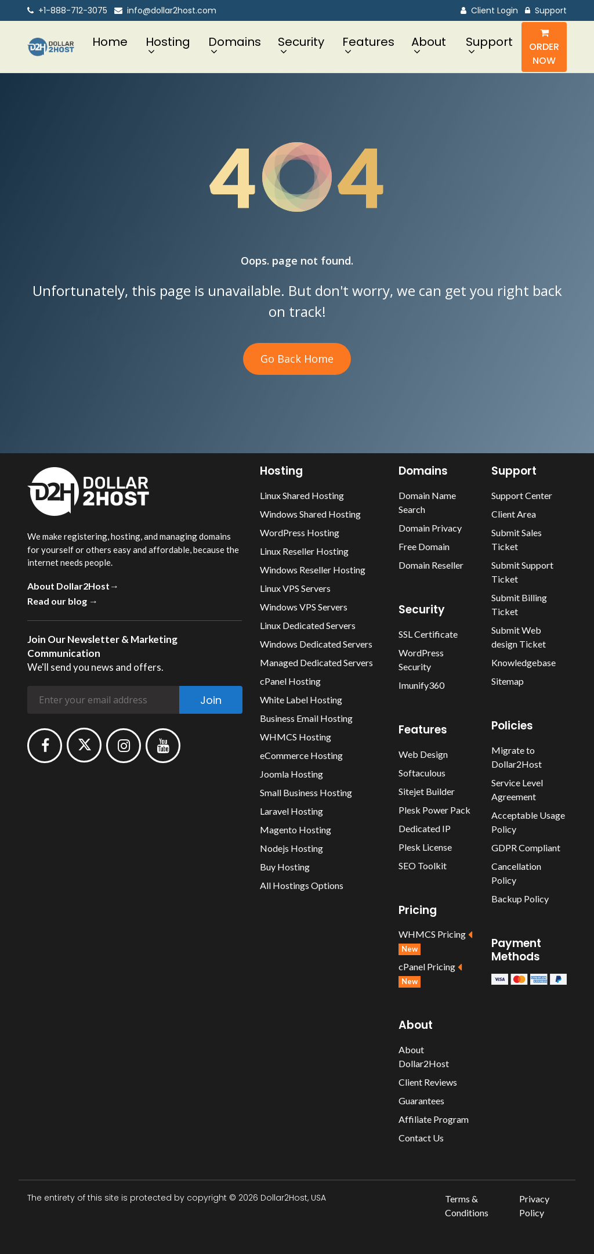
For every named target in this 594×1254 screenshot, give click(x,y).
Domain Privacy (430, 527)
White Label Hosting (301, 699)
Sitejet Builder (427, 791)
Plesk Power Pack (434, 809)
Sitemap (507, 680)
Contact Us (421, 1137)
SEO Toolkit (423, 865)
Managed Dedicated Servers (316, 662)
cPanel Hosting (290, 680)
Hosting (168, 42)
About (428, 42)
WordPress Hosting (299, 532)
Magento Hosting (295, 829)
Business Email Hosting (306, 718)
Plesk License (425, 846)
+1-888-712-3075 (67, 10)
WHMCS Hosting (295, 736)
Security (301, 42)
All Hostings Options (301, 885)
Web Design (423, 754)
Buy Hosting (285, 866)
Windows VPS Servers (303, 606)
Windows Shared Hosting (310, 513)
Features (368, 42)
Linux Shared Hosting (302, 495)
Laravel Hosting (291, 810)
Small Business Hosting (306, 792)
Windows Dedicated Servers (316, 643)
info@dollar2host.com (165, 10)
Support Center (521, 495)
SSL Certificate (428, 633)
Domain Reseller (431, 564)
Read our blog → (62, 600)
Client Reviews (428, 1081)
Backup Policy (520, 898)
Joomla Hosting (291, 773)
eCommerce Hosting (301, 755)
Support (546, 10)
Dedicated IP (425, 828)
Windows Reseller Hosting (312, 569)
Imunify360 (421, 685)
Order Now (544, 47)
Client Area (513, 513)
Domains (234, 42)
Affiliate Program (434, 1119)
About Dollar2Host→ (73, 585)
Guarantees (421, 1100)
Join (211, 700)
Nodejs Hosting (291, 848)
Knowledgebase (523, 662)
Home (110, 42)
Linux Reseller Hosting (304, 550)
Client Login (489, 10)
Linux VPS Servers (295, 588)
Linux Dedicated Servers (308, 625)
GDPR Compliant (525, 847)
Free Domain (424, 546)
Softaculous (422, 772)
